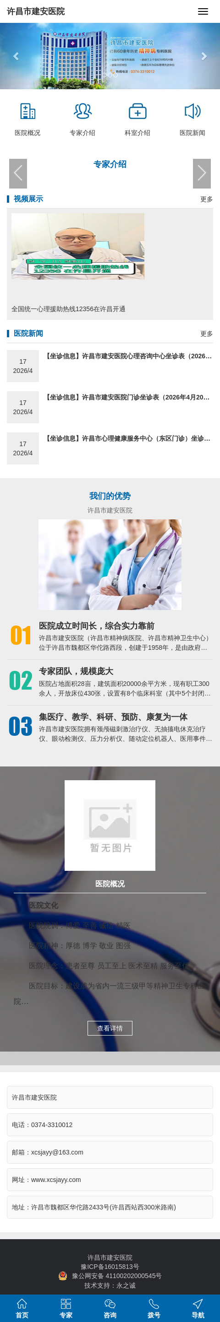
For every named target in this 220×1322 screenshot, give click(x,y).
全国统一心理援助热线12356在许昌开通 (68, 309)
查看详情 (110, 1028)
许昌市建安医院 (36, 11)
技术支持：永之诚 (110, 1285)
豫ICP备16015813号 (110, 1266)
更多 (206, 199)
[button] (16, 56)
